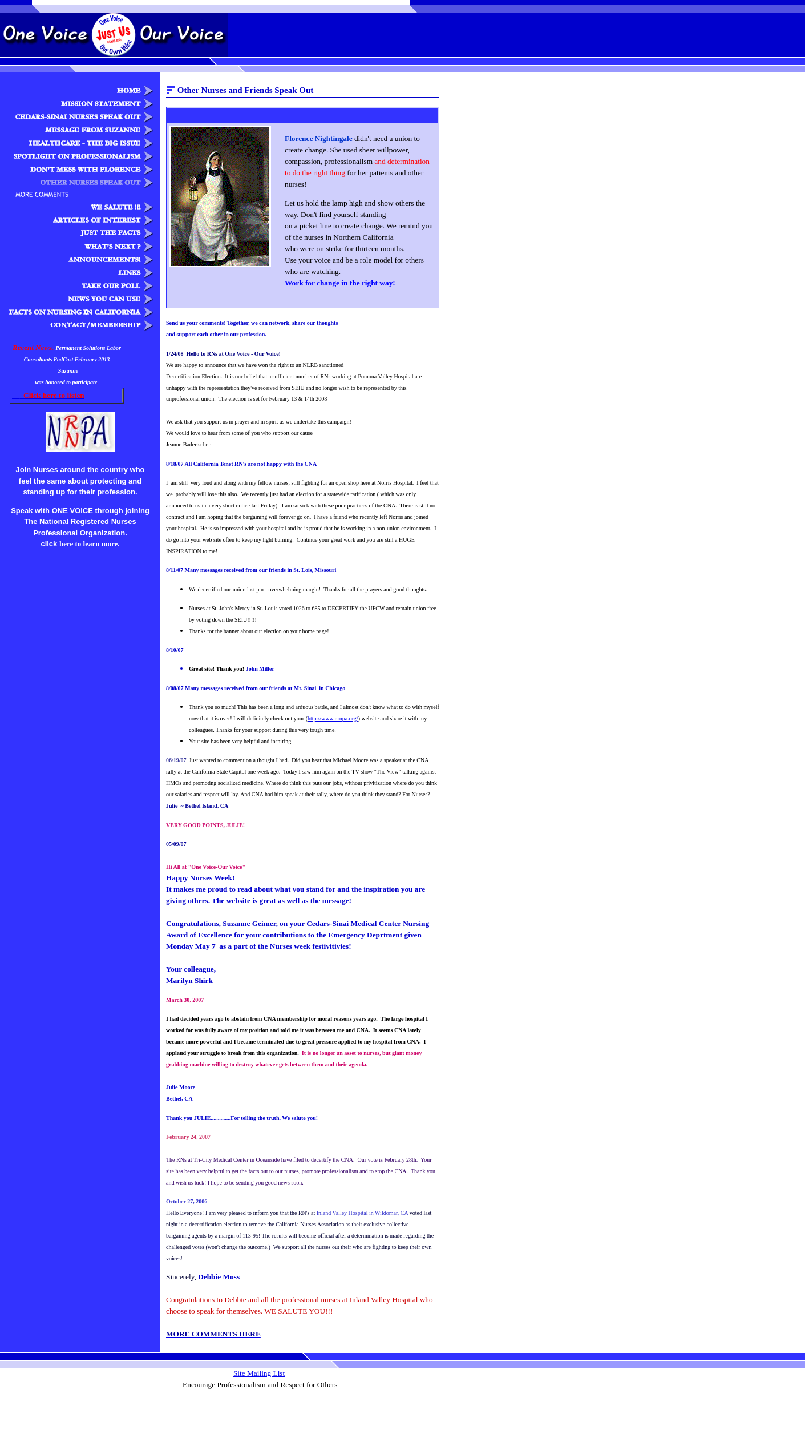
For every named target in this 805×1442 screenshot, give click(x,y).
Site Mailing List (259, 1373)
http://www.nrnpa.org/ (333, 718)
